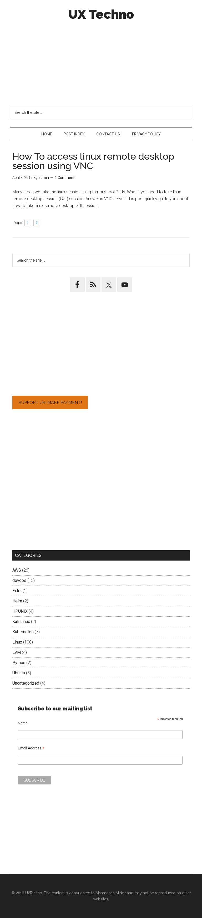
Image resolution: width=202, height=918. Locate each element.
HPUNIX (20, 611)
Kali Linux (21, 621)
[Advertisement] (101, 63)
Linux (17, 642)
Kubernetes (23, 631)
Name (23, 723)
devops (19, 580)
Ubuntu (18, 672)
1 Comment (64, 177)
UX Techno (101, 14)
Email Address (31, 748)
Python (18, 662)
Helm (17, 600)
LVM (16, 652)
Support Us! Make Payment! (50, 402)
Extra (17, 590)
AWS (16, 570)
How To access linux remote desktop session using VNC (93, 161)
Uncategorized (25, 683)
